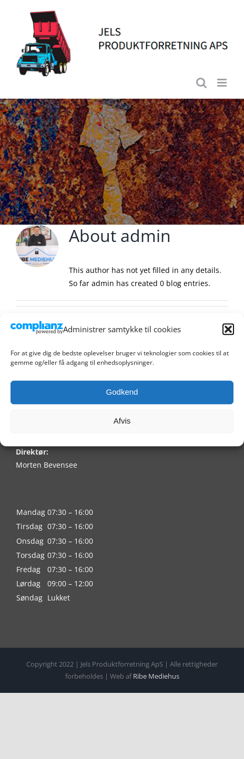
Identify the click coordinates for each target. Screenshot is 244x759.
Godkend (122, 391)
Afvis (122, 420)
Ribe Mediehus (156, 676)
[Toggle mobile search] (201, 82)
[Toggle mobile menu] (222, 82)
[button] (228, 329)
